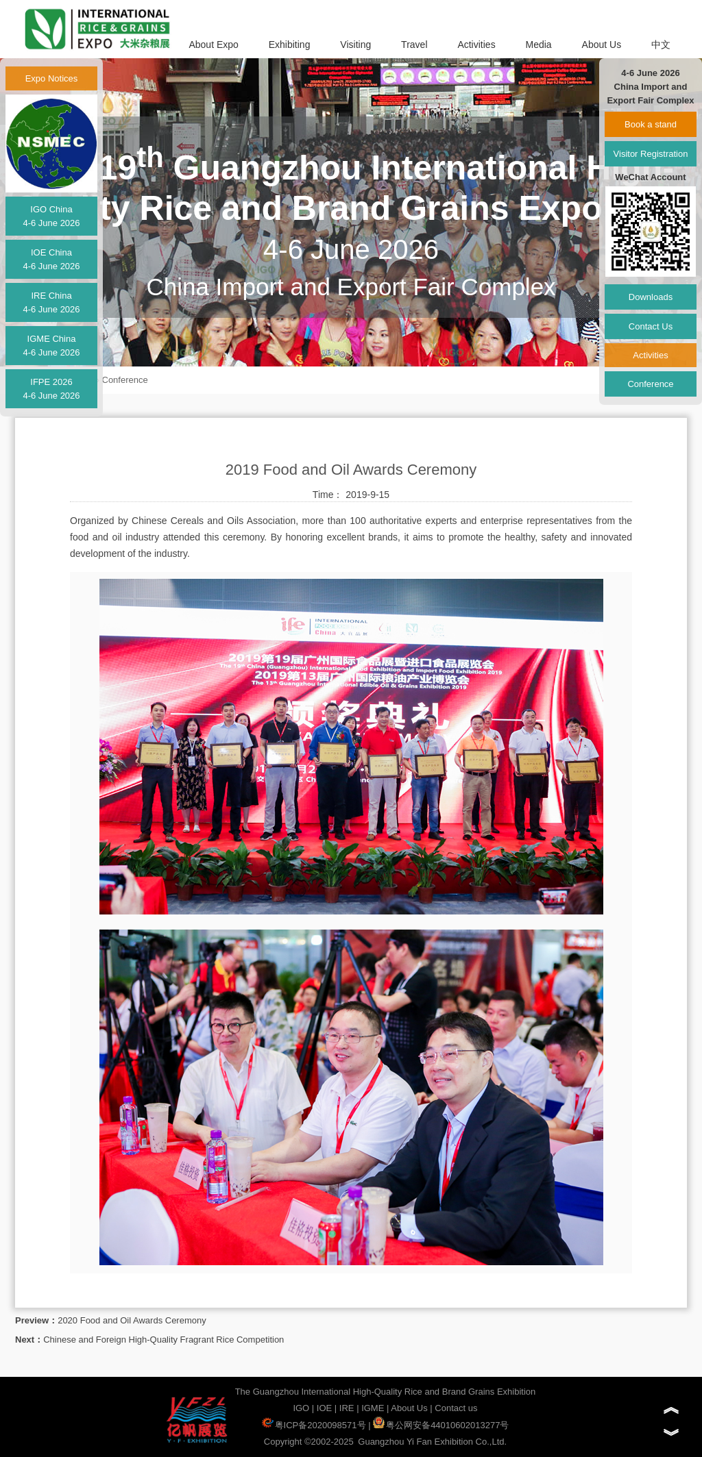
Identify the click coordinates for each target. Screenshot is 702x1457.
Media (539, 44)
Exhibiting (290, 44)
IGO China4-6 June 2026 (51, 216)
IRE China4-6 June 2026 (51, 302)
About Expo (213, 44)
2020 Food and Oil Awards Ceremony (132, 1320)
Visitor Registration (651, 154)
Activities (476, 44)
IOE (324, 1408)
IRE (346, 1408)
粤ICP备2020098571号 (314, 1425)
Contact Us (651, 326)
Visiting (355, 44)
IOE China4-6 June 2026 (51, 259)
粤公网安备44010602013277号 (441, 1425)
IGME (372, 1408)
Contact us (456, 1408)
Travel (414, 44)
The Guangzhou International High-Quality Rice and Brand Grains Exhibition (385, 1391)
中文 (660, 44)
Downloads (651, 297)
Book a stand (651, 124)
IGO (301, 1408)
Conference (125, 380)
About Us (602, 44)
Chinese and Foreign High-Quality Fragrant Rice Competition (163, 1339)
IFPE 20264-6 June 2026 (51, 389)
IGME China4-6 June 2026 (51, 346)
